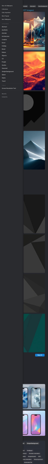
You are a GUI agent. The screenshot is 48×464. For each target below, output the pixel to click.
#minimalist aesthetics (14, 451)
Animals (23, 6)
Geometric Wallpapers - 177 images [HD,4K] (9, 2)
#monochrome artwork (15, 460)
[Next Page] (40, 355)
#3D (4, 460)
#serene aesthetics (23, 454)
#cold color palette (22, 457)
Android (22, 443)
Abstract (17, 6)
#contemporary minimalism (30, 460)
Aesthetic (14, 443)
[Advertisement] (23, 182)
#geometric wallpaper (9, 454)
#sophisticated (34, 457)
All (5, 6)
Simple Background (32, 443)
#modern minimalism (36, 454)
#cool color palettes (8, 457)
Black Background (39, 6)
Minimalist (30, 6)
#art (4, 451)
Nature (10, 6)
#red (25, 451)
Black (10, 447)
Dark (4, 447)
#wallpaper (32, 451)
